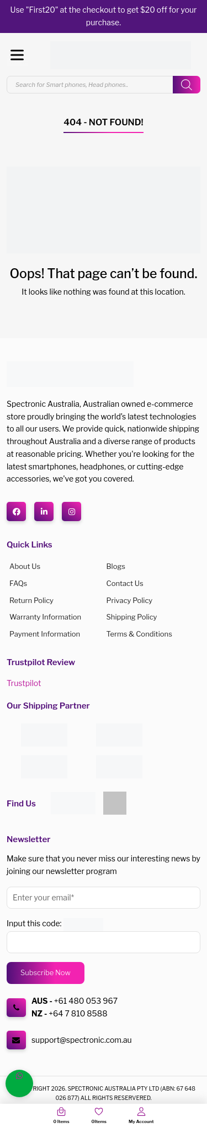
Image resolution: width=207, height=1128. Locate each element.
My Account (141, 1121)
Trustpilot (24, 683)
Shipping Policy (132, 616)
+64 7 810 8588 (78, 1013)
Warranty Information (45, 616)
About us (24, 566)
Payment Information (44, 633)
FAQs (18, 583)
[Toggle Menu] (17, 55)
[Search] (186, 84)
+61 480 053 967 (86, 1000)
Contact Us (125, 583)
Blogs (116, 566)
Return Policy (31, 600)
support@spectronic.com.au (81, 1039)
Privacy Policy (130, 600)
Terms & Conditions (139, 633)
